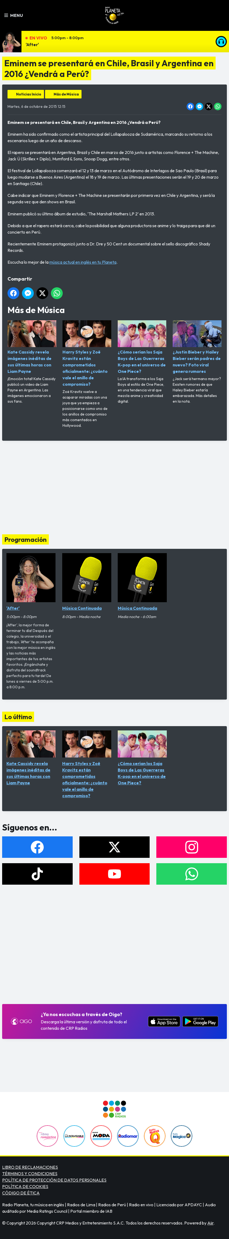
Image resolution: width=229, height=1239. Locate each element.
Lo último (18, 717)
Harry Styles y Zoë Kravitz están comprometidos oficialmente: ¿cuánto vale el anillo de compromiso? (86, 353)
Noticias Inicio (28, 94)
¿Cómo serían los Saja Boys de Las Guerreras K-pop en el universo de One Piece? (142, 347)
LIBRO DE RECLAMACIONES (30, 1167)
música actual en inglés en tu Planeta (82, 262)
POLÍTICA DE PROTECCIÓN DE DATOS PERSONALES (54, 1180)
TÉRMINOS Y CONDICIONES (29, 1173)
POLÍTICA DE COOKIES (25, 1186)
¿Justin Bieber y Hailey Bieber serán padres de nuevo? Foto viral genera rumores (197, 347)
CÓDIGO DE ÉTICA (21, 1193)
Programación (25, 539)
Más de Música (66, 94)
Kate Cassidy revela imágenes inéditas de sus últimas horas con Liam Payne (32, 347)
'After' (32, 44)
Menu (13, 15)
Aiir (210, 1223)
